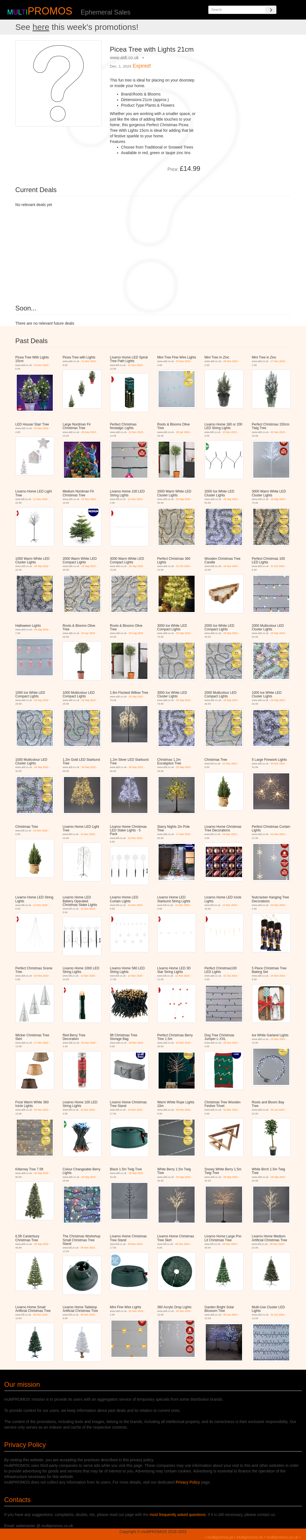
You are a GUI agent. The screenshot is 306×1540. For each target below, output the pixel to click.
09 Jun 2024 (230, 1314)
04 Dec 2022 (230, 1109)
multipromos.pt (220, 1537)
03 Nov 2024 (41, 428)
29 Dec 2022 (136, 1042)
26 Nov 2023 (230, 361)
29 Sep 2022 (183, 499)
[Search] (270, 10)
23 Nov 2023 (41, 365)
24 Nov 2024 (230, 566)
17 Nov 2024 (278, 361)
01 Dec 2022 (230, 763)
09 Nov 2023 (230, 834)
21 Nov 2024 (89, 361)
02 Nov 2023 (136, 432)
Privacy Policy (188, 1482)
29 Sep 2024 (41, 629)
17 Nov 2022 (183, 834)
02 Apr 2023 (88, 633)
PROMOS (50, 11)
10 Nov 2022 (230, 432)
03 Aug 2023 (136, 633)
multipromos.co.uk (282, 1537)
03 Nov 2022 (183, 361)
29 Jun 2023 (278, 1109)
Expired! (142, 66)
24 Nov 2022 (40, 830)
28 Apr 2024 (183, 432)
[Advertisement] (247, 75)
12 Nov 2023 (135, 365)
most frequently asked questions (178, 1514)
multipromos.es (249, 1537)
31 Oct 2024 (183, 566)
